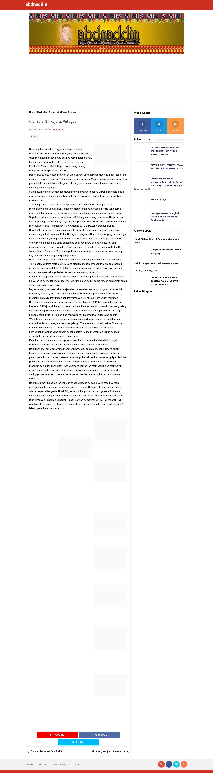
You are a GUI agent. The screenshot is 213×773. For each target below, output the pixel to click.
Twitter (104, 734)
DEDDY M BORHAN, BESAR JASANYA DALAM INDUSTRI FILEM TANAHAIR (165, 282)
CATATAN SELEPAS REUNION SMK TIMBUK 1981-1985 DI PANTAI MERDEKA (165, 151)
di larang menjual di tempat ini (108, 744)
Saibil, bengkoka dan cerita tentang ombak (157, 264)
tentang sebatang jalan (147, 271)
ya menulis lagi (159, 200)
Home (32, 112)
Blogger (183, 767)
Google (52, 734)
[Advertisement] (106, 79)
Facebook (78, 734)
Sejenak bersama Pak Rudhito (47, 744)
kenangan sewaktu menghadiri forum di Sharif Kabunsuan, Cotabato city (167, 217)
